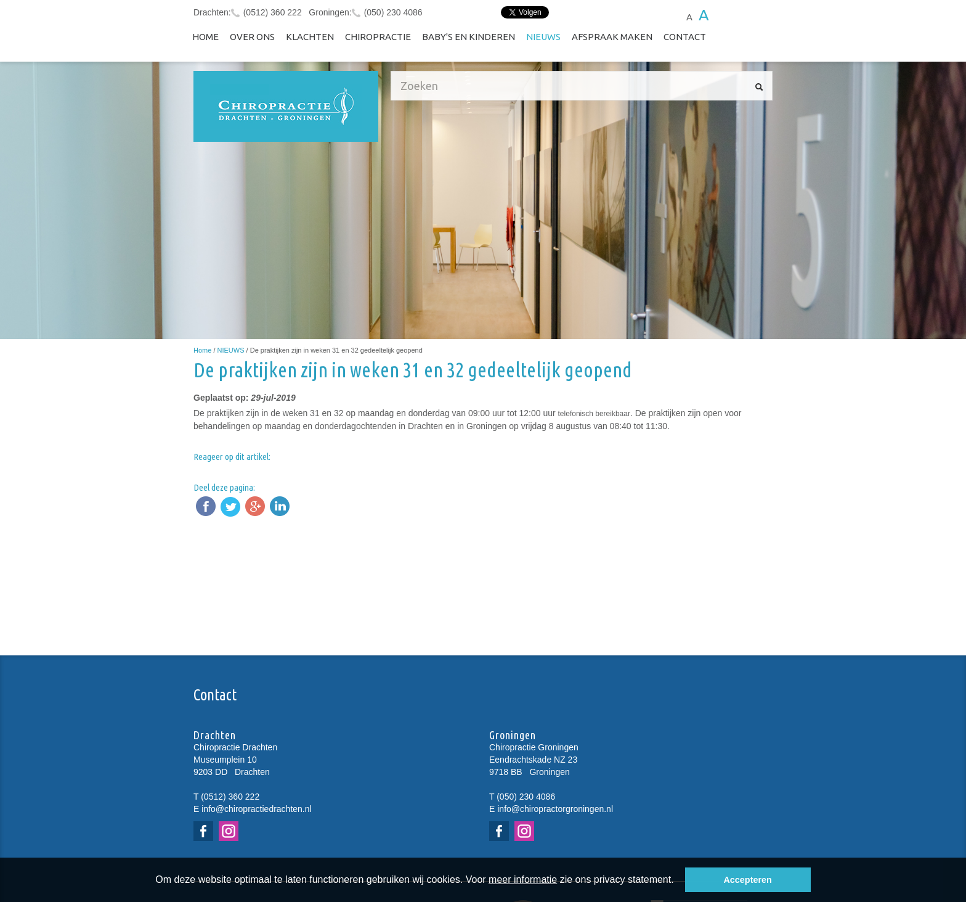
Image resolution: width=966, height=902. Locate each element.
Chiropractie (378, 36)
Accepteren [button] (747, 880)
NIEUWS (543, 36)
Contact (685, 36)
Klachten (310, 36)
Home (205, 36)
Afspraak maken (612, 36)
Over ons (252, 36)
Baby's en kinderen (468, 36)
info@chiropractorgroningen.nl (555, 809)
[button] (678, 881)
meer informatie (523, 879)
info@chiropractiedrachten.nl (256, 809)
